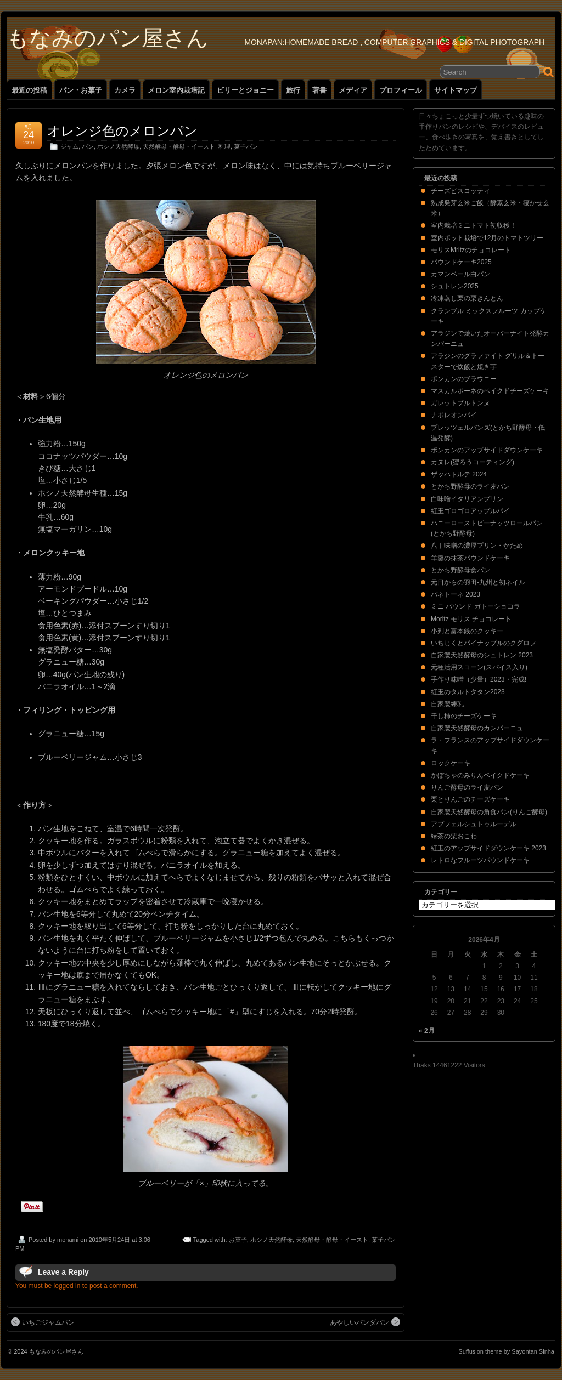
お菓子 (238, 1239)
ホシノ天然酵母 (118, 146)
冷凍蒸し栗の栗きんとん (467, 298)
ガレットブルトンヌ (460, 403)
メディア (353, 90)
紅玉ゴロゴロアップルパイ (470, 511)
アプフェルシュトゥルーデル (473, 824)
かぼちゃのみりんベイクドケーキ (480, 775)
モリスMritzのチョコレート (471, 250)
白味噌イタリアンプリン (467, 499)
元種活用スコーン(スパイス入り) (479, 667)
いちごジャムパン (43, 1321)
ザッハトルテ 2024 (459, 474)
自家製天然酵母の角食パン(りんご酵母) (489, 812)
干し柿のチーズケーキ (464, 716)
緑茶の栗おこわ (454, 836)
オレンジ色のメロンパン (122, 130)
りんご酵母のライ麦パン (467, 787)
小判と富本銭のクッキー (467, 631)
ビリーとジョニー (245, 90)
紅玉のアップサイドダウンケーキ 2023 (488, 848)
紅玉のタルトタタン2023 (468, 692)
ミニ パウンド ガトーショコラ (475, 606)
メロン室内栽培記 (176, 90)
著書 (319, 90)
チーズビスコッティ (460, 191)
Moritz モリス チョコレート (471, 619)
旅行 (293, 90)
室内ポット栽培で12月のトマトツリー (487, 238)
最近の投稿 (29, 90)
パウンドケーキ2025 (461, 262)
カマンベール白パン (460, 274)
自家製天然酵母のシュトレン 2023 (482, 655)
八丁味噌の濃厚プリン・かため (477, 545)
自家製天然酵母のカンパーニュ (477, 728)
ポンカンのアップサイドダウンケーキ (487, 450)
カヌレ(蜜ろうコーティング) (472, 462)
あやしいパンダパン (365, 1321)
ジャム (69, 146)
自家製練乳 (447, 704)
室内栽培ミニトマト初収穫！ (473, 225)
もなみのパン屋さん (108, 38)
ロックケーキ (450, 763)
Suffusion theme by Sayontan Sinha (506, 1351)
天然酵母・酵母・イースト (179, 146)
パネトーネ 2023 (455, 594)
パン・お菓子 (80, 90)
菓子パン (246, 146)
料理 (224, 146)
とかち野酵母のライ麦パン (470, 486)
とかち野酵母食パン (460, 570)
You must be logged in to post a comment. (76, 1286)
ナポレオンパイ (454, 415)
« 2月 (427, 1031)
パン (88, 146)
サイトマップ (455, 90)
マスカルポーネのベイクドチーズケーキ (490, 391)
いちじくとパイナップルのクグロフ (483, 643)
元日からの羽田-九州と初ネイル (478, 582)
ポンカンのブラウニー (464, 379)
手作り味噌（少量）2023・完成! (478, 679)
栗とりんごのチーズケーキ (470, 799)
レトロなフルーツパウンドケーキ (480, 860)
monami (67, 1239)
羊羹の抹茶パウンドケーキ (470, 558)
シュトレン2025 (455, 286)
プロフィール (400, 90)
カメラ (125, 90)
